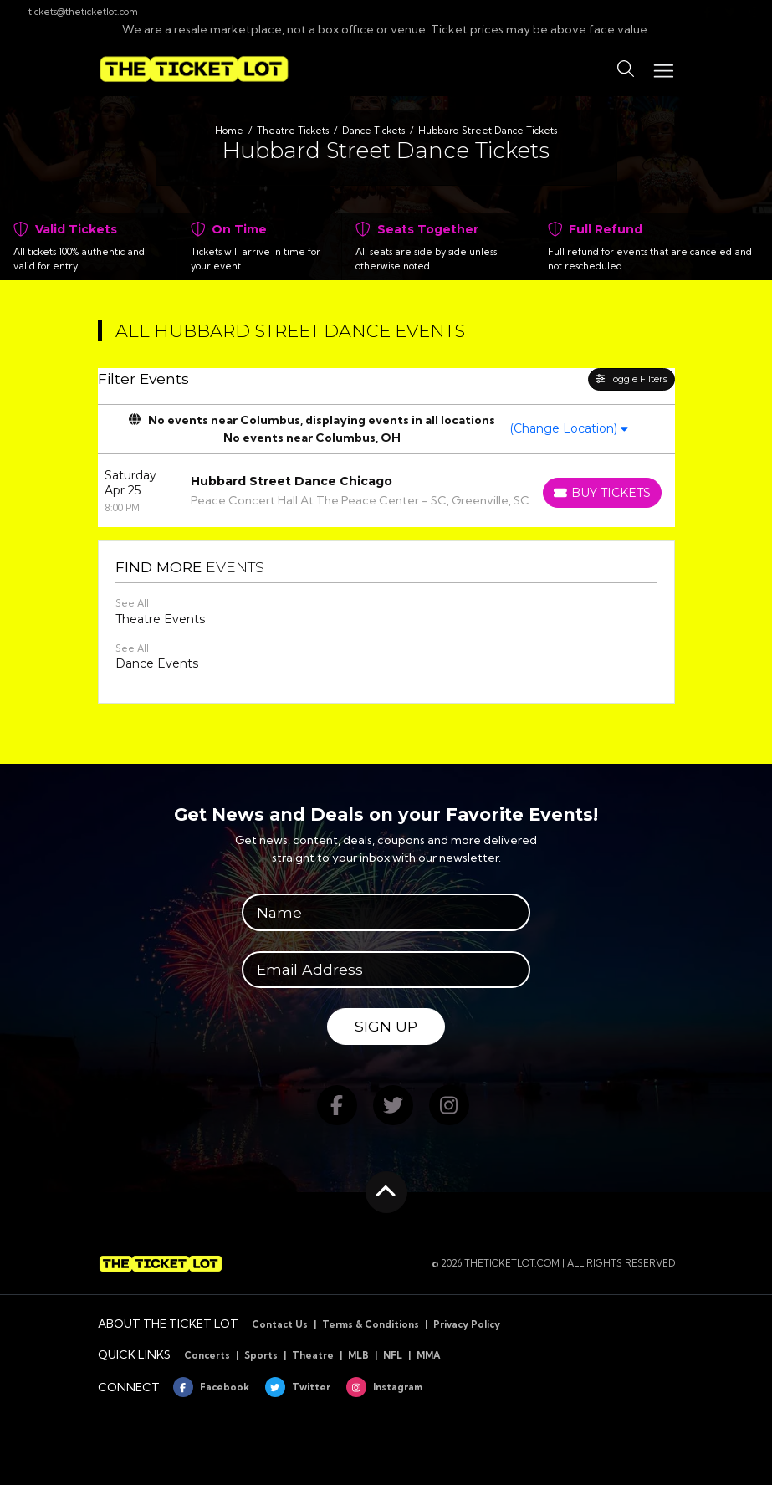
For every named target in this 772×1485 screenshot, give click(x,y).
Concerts (207, 1355)
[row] (386, 490)
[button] (625, 69)
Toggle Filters (631, 379)
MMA (429, 1355)
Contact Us (280, 1324)
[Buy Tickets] (602, 493)
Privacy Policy (466, 1324)
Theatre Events (160, 619)
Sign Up (386, 1026)
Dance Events (156, 663)
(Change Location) (568, 428)
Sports (261, 1355)
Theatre (313, 1355)
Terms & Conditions (370, 1324)
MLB (358, 1355)
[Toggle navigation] (662, 69)
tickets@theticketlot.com (75, 12)
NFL (392, 1355)
